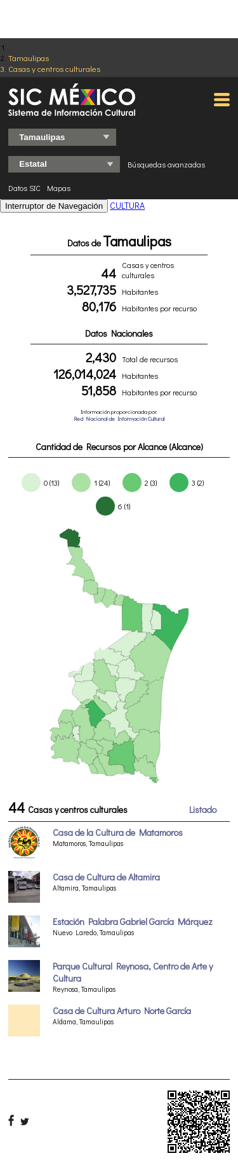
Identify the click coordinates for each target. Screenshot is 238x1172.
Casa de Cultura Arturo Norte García (122, 1011)
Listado (202, 809)
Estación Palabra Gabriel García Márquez (133, 921)
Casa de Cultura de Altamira (106, 877)
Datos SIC (24, 188)
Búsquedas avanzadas (166, 164)
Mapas (58, 188)
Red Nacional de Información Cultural (119, 418)
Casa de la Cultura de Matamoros (118, 832)
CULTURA (127, 205)
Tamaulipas (28, 57)
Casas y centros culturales (54, 68)
